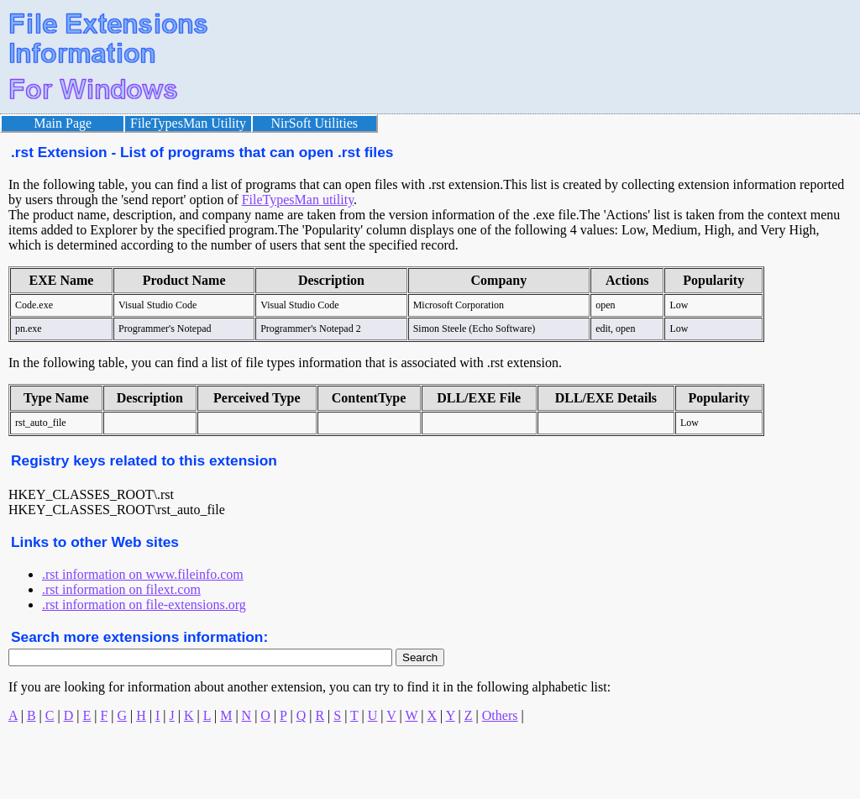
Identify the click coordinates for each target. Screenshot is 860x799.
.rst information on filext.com (121, 589)
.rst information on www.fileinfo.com (143, 574)
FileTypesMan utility (298, 199)
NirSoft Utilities (315, 123)
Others (500, 715)
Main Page (63, 123)
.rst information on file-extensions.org (144, 604)
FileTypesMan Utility (188, 123)
